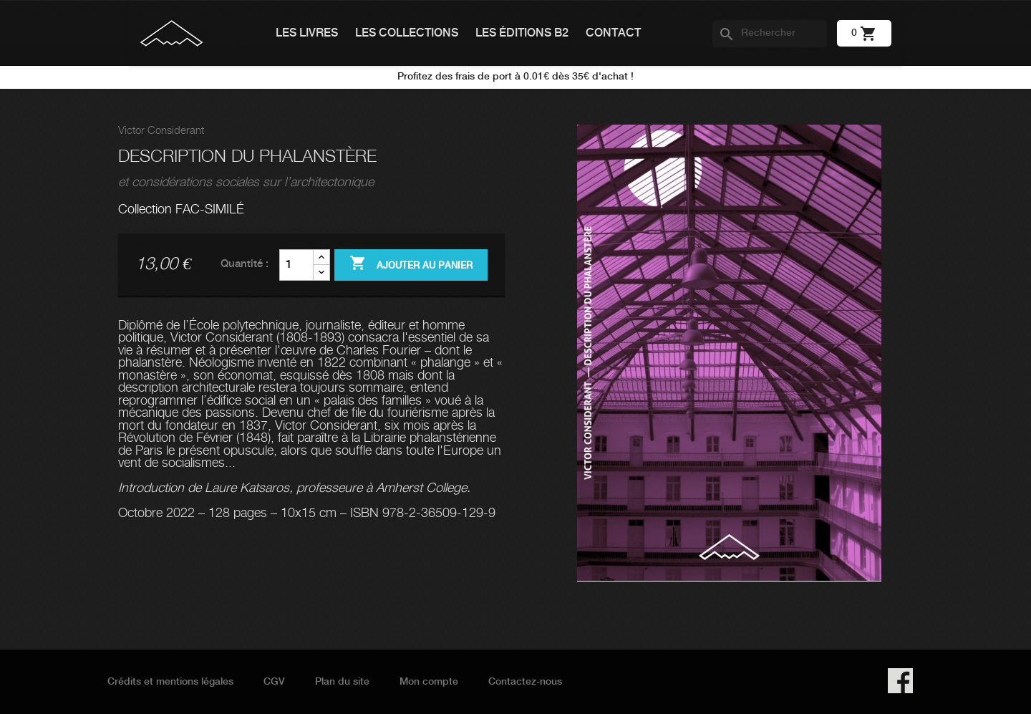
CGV (274, 682)
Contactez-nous (525, 682)
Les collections (406, 33)
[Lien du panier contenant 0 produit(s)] (864, 33)
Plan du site (342, 682)
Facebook (900, 680)
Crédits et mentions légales (170, 682)
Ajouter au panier (411, 264)
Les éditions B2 (521, 33)
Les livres (307, 33)
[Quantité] (296, 265)
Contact (613, 33)
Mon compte (429, 682)
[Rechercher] (769, 33)
